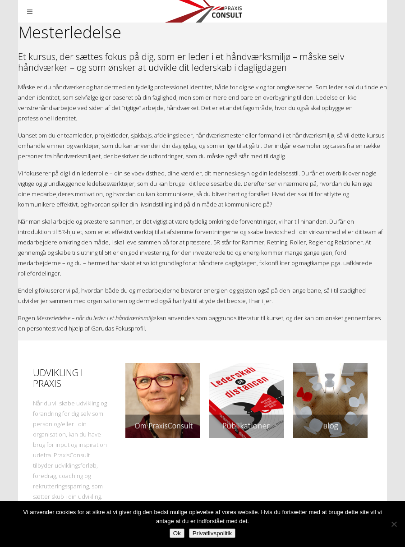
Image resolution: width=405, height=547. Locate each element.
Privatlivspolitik (212, 533)
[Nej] (393, 524)
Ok (177, 533)
